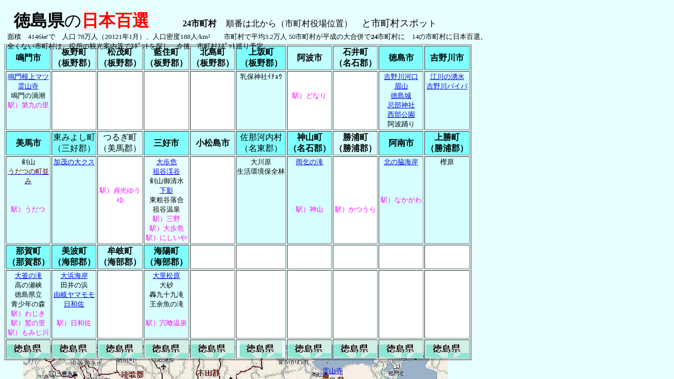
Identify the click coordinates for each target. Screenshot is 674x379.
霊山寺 (28, 86)
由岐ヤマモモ (74, 294)
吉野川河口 (401, 77)
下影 (166, 190)
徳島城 (401, 95)
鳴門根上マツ (28, 77)
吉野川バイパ (447, 86)
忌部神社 (401, 105)
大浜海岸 (74, 276)
